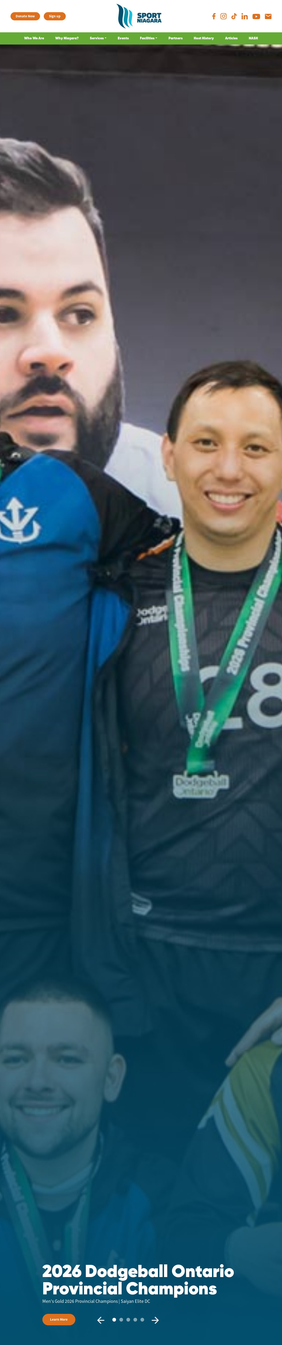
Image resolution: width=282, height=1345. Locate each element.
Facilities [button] (147, 38)
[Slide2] (128, 1319)
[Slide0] (114, 1319)
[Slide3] (135, 1319)
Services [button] (97, 38)
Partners (175, 38)
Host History (204, 38)
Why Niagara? (67, 38)
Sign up (55, 16)
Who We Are (34, 38)
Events (123, 38)
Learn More (59, 1319)
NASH (253, 38)
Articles (231, 38)
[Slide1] (121, 1319)
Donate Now (25, 16)
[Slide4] (142, 1319)
